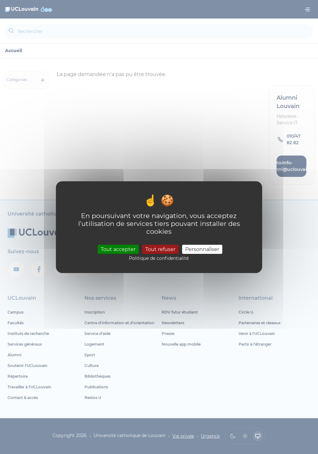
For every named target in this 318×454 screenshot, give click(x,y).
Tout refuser (160, 249)
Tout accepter (118, 249)
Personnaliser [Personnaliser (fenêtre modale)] (202, 249)
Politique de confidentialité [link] (159, 258)
